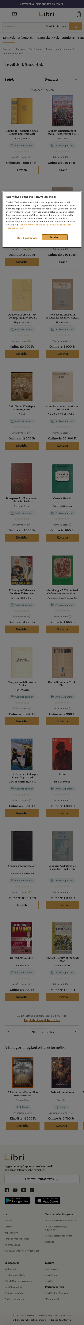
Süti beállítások (27, 238)
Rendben (55, 237)
